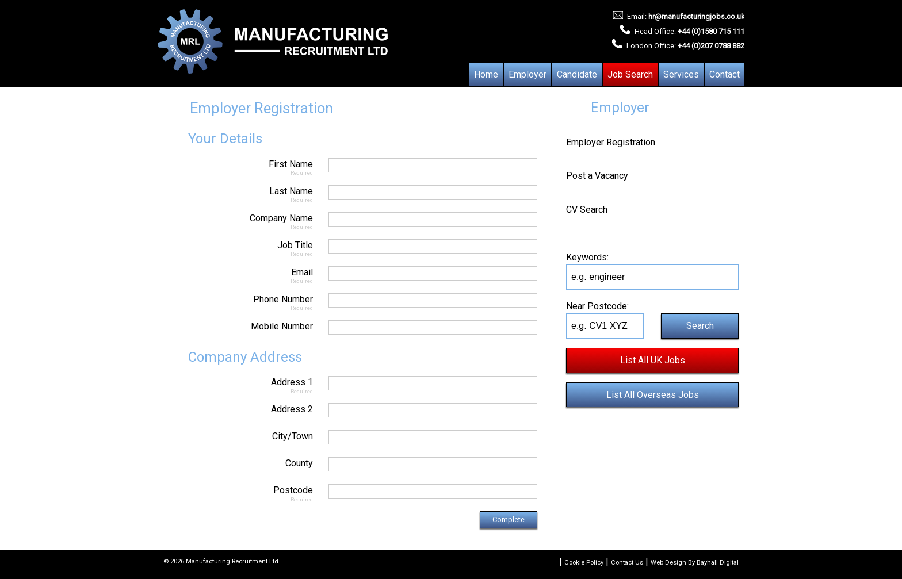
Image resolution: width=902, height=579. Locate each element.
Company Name (238, 221)
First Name (238, 167)
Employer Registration (610, 142)
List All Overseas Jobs (652, 394)
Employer (527, 74)
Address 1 (238, 385)
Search (700, 325)
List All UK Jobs (652, 360)
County (299, 463)
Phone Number (238, 302)
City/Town (292, 436)
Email (238, 275)
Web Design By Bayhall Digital (695, 562)
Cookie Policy (583, 562)
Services (681, 74)
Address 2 (292, 409)
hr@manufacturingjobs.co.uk (696, 16)
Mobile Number (282, 326)
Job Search (630, 74)
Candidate (577, 74)
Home (486, 74)
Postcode (238, 493)
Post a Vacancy (597, 175)
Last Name (238, 194)
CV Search (586, 209)
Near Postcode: (597, 306)
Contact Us (627, 562)
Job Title (238, 248)
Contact (724, 74)
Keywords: (587, 257)
